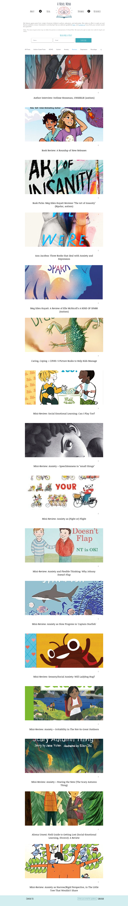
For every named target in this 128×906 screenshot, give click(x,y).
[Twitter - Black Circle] (40, 11)
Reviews (74, 49)
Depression (83, 49)
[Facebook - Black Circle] (88, 11)
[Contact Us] (30, 898)
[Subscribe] (83, 40)
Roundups (94, 49)
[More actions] (99, 93)
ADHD (51, 49)
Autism (58, 49)
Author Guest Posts (40, 49)
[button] (101, 50)
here (73, 25)
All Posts (27, 49)
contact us (82, 25)
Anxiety (66, 49)
